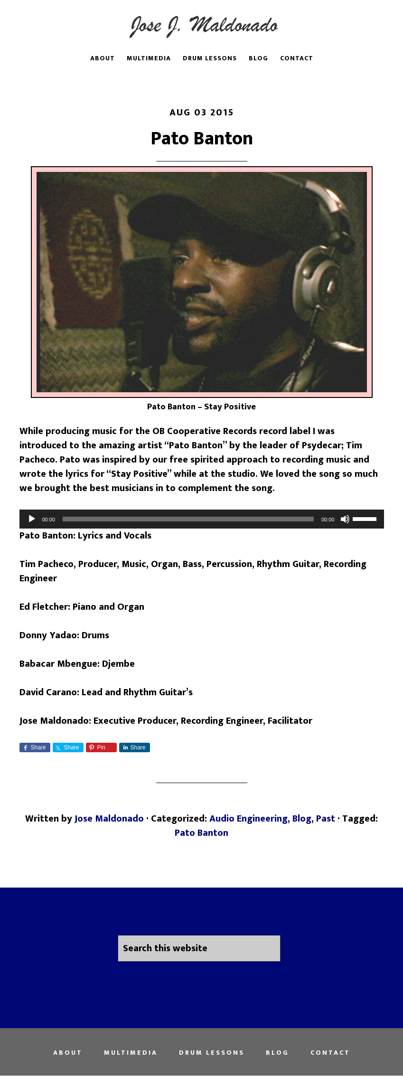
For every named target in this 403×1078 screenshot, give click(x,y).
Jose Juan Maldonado (201, 25)
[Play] (32, 519)
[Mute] (345, 519)
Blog (301, 819)
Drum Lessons (211, 1053)
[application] (201, 519)
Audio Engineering (248, 819)
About (68, 1053)
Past (325, 819)
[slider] (188, 519)
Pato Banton (201, 138)
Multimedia (131, 1053)
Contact (330, 1053)
